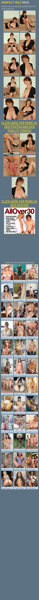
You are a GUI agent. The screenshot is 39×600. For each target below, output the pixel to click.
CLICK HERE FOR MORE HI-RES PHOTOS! (19, 203)
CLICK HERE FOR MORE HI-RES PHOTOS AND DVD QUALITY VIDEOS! (19, 126)
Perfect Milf (15, 2)
